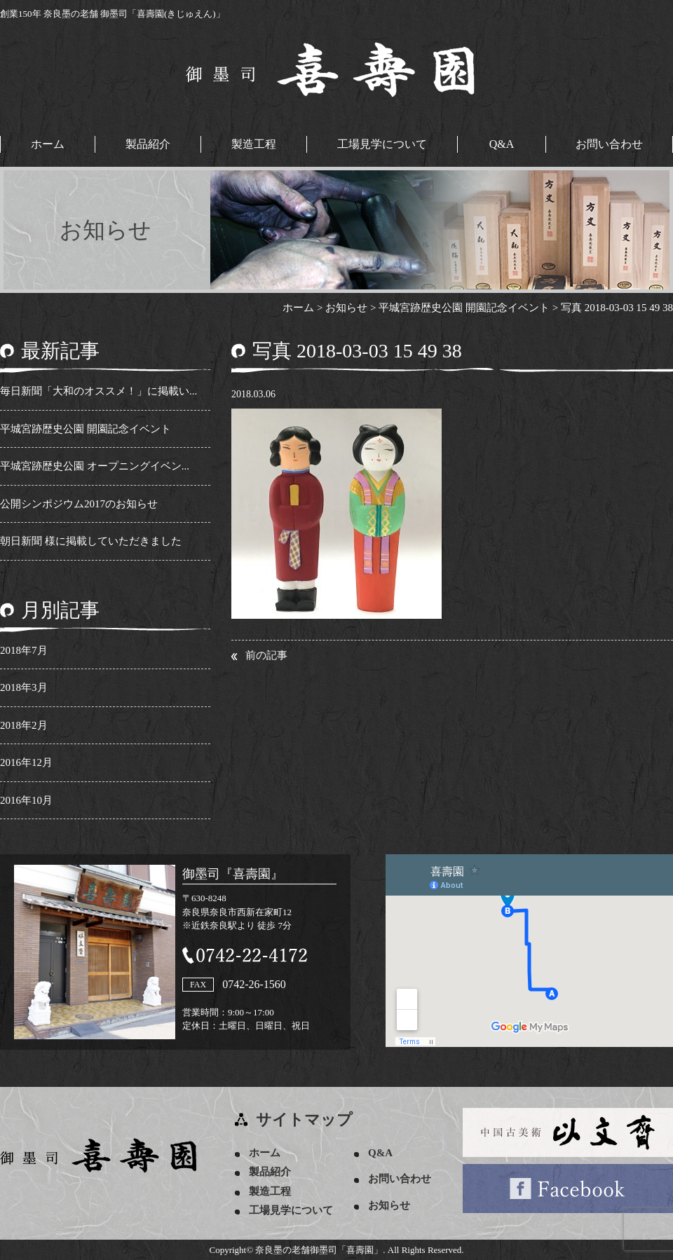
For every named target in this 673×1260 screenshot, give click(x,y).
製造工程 (253, 144)
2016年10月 (26, 800)
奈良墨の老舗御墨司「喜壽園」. (320, 1250)
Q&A (502, 144)
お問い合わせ (609, 144)
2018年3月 (24, 687)
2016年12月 (26, 762)
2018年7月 (24, 650)
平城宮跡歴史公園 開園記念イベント (85, 428)
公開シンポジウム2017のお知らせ (79, 503)
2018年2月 (24, 725)
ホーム (47, 144)
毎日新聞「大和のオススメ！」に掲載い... (98, 391)
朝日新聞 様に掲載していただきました (91, 541)
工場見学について (382, 144)
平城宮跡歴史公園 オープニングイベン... (94, 466)
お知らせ (389, 1205)
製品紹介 (147, 144)
